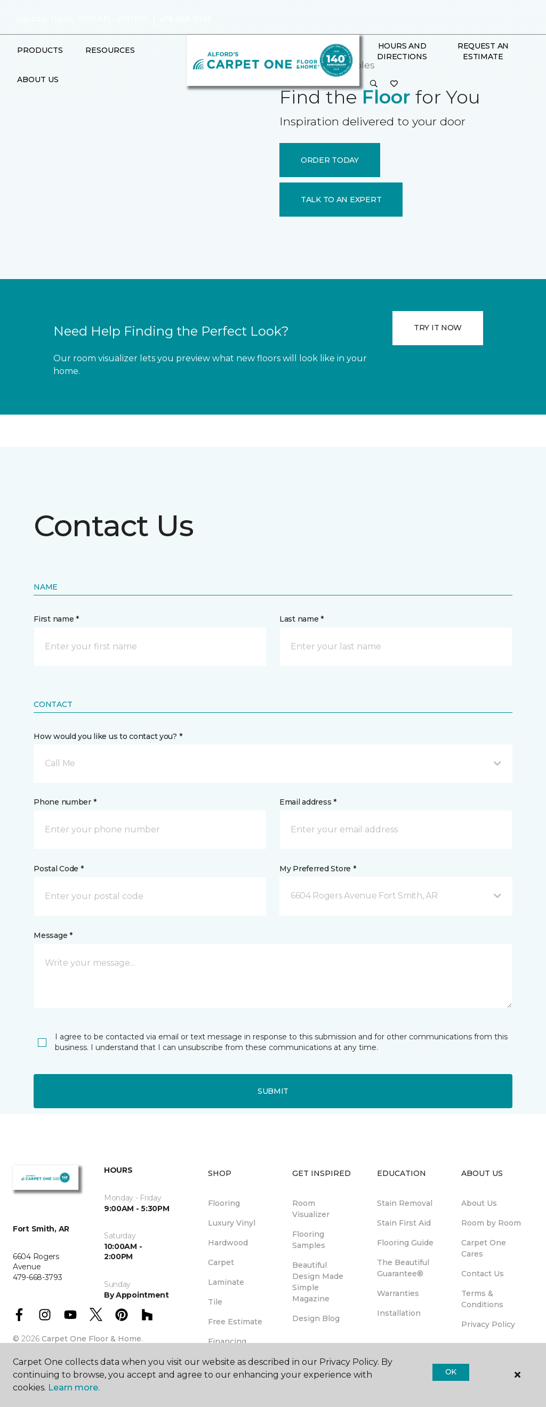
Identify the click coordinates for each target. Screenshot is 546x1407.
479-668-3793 (186, 19)
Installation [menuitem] (399, 1313)
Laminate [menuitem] (226, 1282)
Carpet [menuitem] (221, 1262)
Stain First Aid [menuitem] (404, 1223)
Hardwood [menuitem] (228, 1242)
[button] (374, 84)
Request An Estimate (483, 51)
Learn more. (74, 1387)
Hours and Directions (402, 51)
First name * (56, 619)
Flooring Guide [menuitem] (405, 1242)
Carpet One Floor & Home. (92, 1339)
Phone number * (65, 802)
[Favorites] (394, 84)
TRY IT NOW (438, 327)
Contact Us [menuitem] (482, 1273)
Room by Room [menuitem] (491, 1223)
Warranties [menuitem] (398, 1293)
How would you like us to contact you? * (108, 736)
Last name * (301, 619)
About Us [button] (38, 79)
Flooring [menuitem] (224, 1203)
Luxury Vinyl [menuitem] (231, 1223)
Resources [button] (110, 50)
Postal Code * (58, 868)
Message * (53, 935)
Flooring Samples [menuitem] (308, 1239)
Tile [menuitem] (215, 1302)
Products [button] (40, 50)
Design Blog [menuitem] (316, 1318)
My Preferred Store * (317, 868)
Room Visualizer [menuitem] (311, 1208)
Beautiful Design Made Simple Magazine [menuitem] (317, 1281)
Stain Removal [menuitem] (404, 1203)
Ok (450, 1372)
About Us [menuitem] (479, 1203)
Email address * (307, 802)
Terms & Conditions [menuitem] (482, 1299)
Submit (273, 1091)
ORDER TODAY (330, 160)
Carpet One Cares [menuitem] (483, 1248)
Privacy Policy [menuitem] (488, 1324)
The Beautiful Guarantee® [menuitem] (403, 1268)
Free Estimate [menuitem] (235, 1321)
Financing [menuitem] (227, 1341)
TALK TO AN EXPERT (341, 199)
